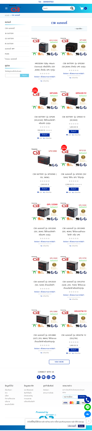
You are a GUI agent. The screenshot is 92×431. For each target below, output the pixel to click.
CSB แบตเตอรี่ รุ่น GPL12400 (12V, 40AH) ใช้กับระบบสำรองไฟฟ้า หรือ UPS (73, 232)
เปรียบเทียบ (46, 82)
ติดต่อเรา (46, 390)
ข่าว (6, 393)
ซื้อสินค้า (44, 135)
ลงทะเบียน (82, 397)
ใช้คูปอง (24, 76)
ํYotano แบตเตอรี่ (11, 60)
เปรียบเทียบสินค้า (29, 402)
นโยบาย (7, 402)
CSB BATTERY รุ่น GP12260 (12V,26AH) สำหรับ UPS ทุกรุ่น (73, 66)
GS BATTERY (9, 39)
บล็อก (7, 396)
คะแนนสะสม (28, 399)
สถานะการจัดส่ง (48, 393)
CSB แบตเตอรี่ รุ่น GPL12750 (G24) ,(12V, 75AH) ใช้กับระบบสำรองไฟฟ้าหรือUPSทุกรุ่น (73, 286)
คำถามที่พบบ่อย (10, 399)
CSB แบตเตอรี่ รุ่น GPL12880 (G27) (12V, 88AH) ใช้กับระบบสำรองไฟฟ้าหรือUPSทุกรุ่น (44, 339)
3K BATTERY (9, 34)
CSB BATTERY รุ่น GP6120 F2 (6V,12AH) (73, 119)
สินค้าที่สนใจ (28, 393)
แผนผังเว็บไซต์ (9, 405)
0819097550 (48, 1)
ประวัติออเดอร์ (28, 390)
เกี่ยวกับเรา (8, 390)
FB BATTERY (9, 44)
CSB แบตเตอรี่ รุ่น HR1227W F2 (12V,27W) (73, 337)
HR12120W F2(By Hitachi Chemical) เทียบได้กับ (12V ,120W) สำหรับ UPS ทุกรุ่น (44, 67)
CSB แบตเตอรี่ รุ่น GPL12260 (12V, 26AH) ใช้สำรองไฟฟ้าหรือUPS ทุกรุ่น (45, 232)
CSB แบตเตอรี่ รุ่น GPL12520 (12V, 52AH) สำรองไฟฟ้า (45, 284)
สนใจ (40, 139)
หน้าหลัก (7, 16)
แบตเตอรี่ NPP (10, 49)
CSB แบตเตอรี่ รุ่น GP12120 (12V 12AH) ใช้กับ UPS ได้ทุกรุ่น (73, 176)
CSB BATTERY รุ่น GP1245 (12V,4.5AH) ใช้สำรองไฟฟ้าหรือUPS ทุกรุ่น (44, 121)
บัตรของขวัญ (28, 396)
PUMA (7, 55)
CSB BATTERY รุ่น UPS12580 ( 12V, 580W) (45, 176)
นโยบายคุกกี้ (72, 426)
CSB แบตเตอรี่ (10, 29)
